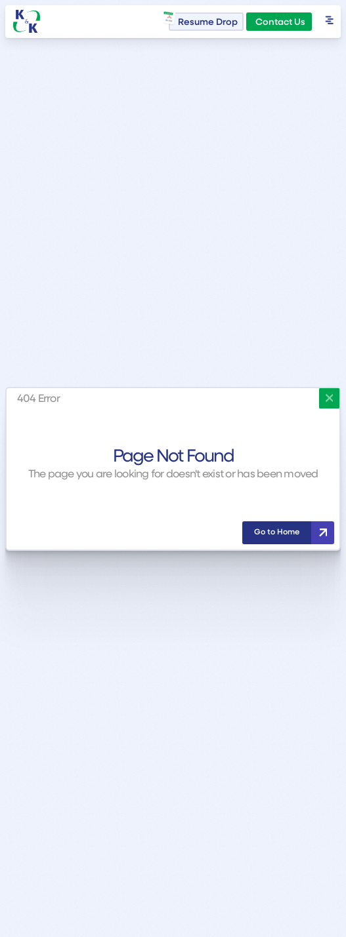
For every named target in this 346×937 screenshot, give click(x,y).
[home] (27, 21)
